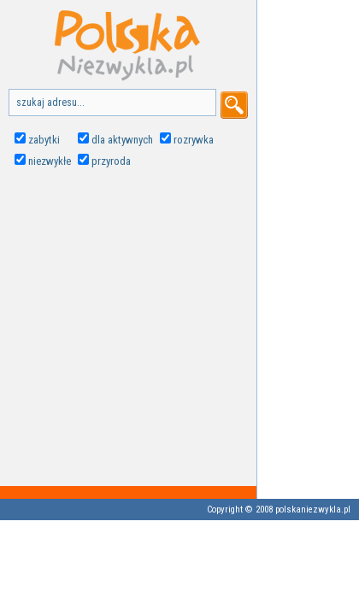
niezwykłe (49, 161)
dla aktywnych (122, 139)
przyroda (111, 161)
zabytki (44, 139)
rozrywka (194, 139)
